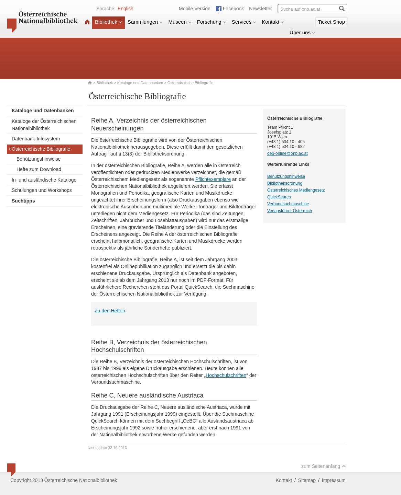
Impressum (334, 480)
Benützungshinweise (39, 159)
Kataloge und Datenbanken (140, 83)
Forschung (211, 22)
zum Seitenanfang (323, 466)
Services (244, 22)
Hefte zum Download (39, 169)
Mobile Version (194, 8)
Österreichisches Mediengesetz (296, 190)
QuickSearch (279, 197)
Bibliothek (108, 22)
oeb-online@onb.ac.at (287, 153)
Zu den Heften (110, 310)
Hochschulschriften (226, 375)
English (125, 8)
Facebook (233, 8)
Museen (179, 22)
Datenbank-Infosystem (36, 138)
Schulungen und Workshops (42, 190)
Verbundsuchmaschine (288, 204)
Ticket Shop (331, 22)
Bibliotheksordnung (284, 183)
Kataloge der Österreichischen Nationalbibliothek (44, 124)
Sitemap (307, 480)
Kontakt (273, 22)
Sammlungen (145, 22)
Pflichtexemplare (213, 179)
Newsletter (260, 8)
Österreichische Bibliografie (39, 149)
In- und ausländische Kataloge (44, 180)
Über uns (302, 32)
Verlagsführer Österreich (289, 210)
